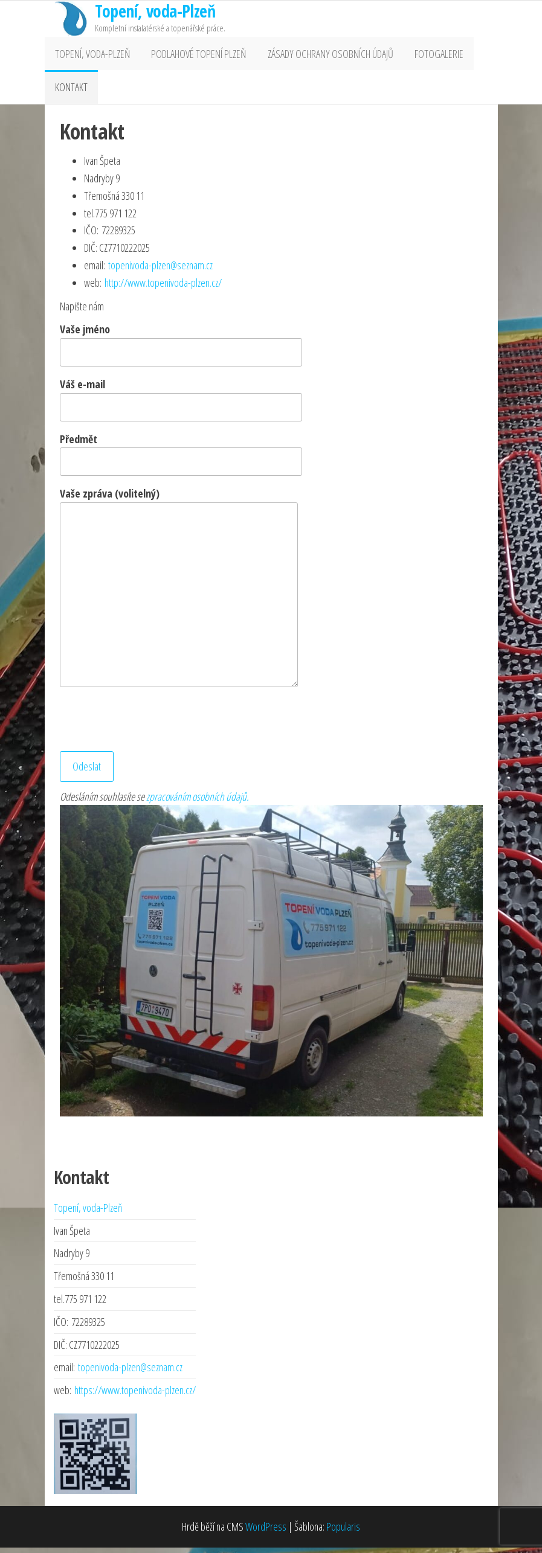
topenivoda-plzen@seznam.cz (160, 270)
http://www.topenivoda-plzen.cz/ (163, 288)
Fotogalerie (429, 55)
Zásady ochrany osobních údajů (324, 55)
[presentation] (152, 727)
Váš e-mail (181, 404)
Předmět (181, 459)
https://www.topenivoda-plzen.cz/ (135, 1396)
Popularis (343, 1532)
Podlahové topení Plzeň (195, 55)
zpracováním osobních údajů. (197, 802)
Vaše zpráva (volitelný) (179, 592)
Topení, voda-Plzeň (91, 55)
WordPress (265, 1532)
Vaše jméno (181, 350)
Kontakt (70, 91)
